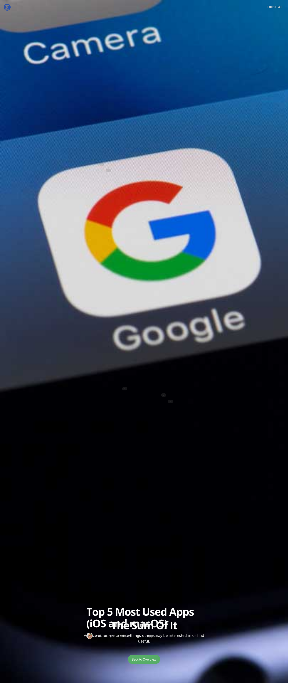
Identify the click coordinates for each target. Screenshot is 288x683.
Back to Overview (144, 659)
